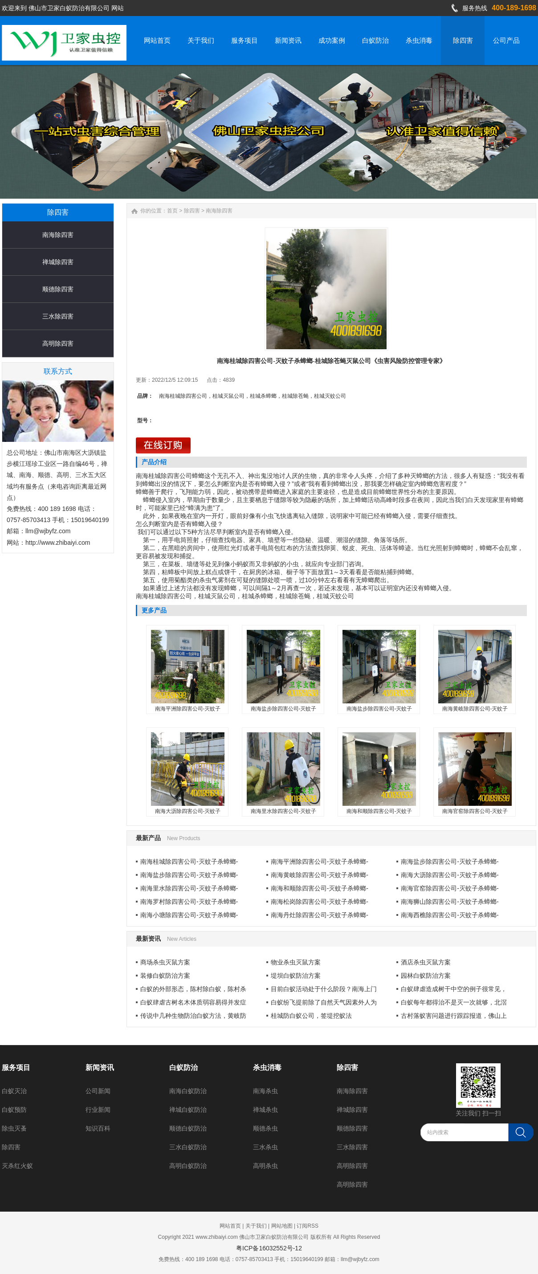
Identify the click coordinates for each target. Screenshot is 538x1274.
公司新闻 (98, 1090)
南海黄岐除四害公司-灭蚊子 (475, 709)
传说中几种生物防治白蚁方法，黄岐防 (193, 1015)
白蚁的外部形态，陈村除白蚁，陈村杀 (193, 988)
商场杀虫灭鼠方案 (165, 962)
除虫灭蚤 (14, 1128)
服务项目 (16, 1067)
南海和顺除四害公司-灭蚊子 (379, 811)
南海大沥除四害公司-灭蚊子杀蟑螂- (449, 874)
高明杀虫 (265, 1165)
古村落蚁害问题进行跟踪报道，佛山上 (454, 1015)
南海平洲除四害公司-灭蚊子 (188, 709)
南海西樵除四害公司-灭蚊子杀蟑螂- (449, 915)
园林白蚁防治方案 (426, 975)
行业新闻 (98, 1109)
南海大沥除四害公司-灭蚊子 (188, 811)
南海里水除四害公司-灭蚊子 (284, 811)
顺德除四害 (57, 289)
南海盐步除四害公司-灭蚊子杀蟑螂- (449, 861)
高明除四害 (57, 343)
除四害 (192, 211)
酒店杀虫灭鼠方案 (426, 962)
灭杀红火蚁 (17, 1165)
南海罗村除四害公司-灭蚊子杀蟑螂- (189, 901)
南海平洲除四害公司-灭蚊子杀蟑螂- (319, 861)
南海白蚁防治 (188, 1090)
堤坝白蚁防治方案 (296, 975)
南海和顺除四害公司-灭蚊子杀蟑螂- (319, 888)
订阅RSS (307, 1226)
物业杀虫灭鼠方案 (296, 962)
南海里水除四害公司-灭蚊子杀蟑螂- (189, 888)
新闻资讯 (100, 1067)
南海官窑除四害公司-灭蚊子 (475, 811)
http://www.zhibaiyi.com (57, 542)
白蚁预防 (14, 1109)
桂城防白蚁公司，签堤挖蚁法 (311, 1015)
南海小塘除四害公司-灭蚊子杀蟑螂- (189, 915)
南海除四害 (57, 234)
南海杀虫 (265, 1090)
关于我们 (256, 1226)
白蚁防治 (183, 1067)
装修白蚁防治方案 (165, 975)
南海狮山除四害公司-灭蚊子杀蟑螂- (449, 901)
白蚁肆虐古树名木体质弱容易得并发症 (193, 1002)
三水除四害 (57, 316)
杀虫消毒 (267, 1067)
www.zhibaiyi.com (217, 1237)
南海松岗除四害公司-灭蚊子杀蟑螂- (319, 901)
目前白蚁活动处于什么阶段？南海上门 (324, 988)
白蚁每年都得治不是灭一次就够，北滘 (454, 1002)
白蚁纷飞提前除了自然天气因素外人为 (324, 1002)
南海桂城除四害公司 (164, 475)
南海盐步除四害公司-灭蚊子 (284, 709)
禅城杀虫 (265, 1109)
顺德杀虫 (265, 1128)
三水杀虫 (265, 1147)
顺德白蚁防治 (188, 1128)
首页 (172, 211)
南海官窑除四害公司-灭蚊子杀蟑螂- (449, 888)
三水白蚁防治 (188, 1147)
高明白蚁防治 (188, 1165)
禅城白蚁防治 (188, 1109)
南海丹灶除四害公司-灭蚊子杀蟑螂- (319, 915)
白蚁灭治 (14, 1090)
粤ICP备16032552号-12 (269, 1248)
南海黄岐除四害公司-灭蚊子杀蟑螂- (319, 874)
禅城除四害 (57, 261)
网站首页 (230, 1226)
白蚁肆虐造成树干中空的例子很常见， (454, 988)
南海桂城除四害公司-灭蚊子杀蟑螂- (189, 861)
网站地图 (282, 1226)
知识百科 (98, 1128)
